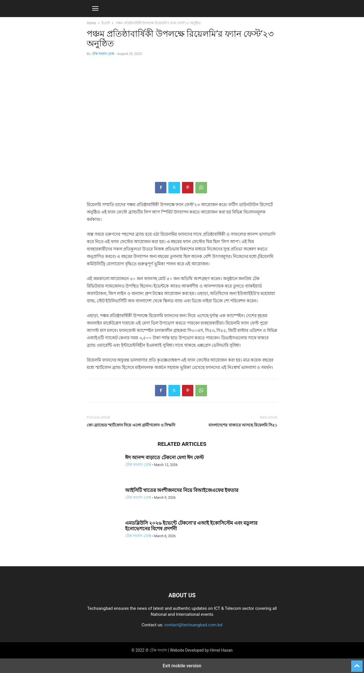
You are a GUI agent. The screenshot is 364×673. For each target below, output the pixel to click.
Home (91, 23)
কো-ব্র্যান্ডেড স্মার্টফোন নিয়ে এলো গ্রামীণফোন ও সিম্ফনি (131, 425)
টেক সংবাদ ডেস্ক (103, 54)
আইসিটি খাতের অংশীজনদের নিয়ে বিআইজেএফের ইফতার (181, 490)
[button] (95, 8)
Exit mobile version (182, 665)
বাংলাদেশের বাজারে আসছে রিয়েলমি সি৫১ (242, 425)
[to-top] (357, 663)
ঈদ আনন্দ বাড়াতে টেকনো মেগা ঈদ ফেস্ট (164, 457)
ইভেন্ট (106, 23)
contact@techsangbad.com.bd (193, 624)
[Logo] (182, 577)
